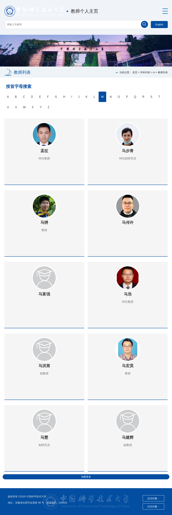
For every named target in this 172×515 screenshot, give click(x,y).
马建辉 (128, 437)
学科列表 (145, 72)
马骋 (44, 222)
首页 (134, 72)
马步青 (128, 151)
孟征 (44, 151)
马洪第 (44, 366)
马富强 (44, 294)
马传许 (128, 222)
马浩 (128, 294)
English (159, 24)
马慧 (44, 437)
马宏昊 (128, 366)
